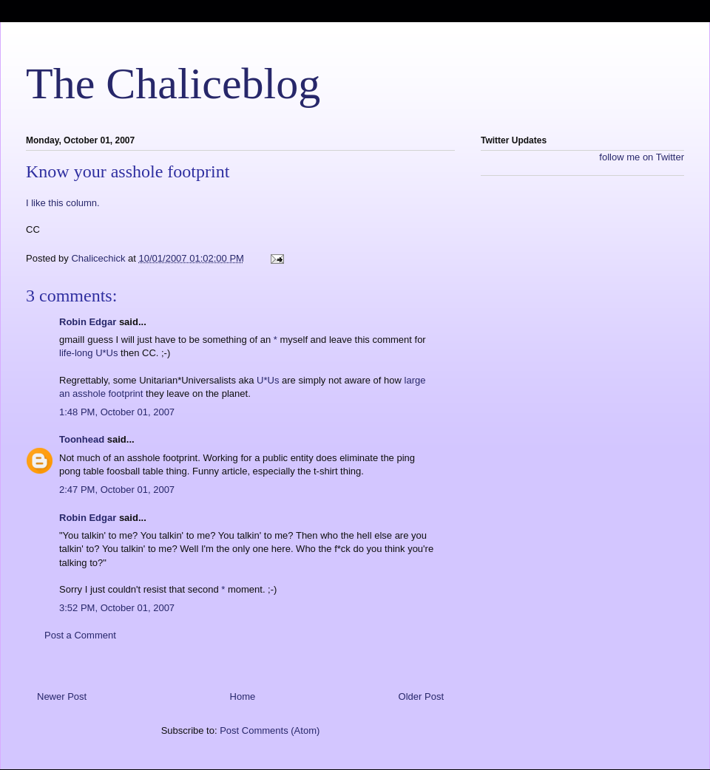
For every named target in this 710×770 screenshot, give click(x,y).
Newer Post (62, 696)
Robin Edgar (87, 321)
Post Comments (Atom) (270, 730)
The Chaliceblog (173, 83)
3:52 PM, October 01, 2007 (117, 607)
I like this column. (63, 202)
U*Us (268, 380)
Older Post (421, 696)
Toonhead (81, 439)
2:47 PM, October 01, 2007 (117, 489)
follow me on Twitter (641, 157)
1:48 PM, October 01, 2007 (117, 412)
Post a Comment (80, 635)
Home (243, 696)
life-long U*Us (88, 352)
